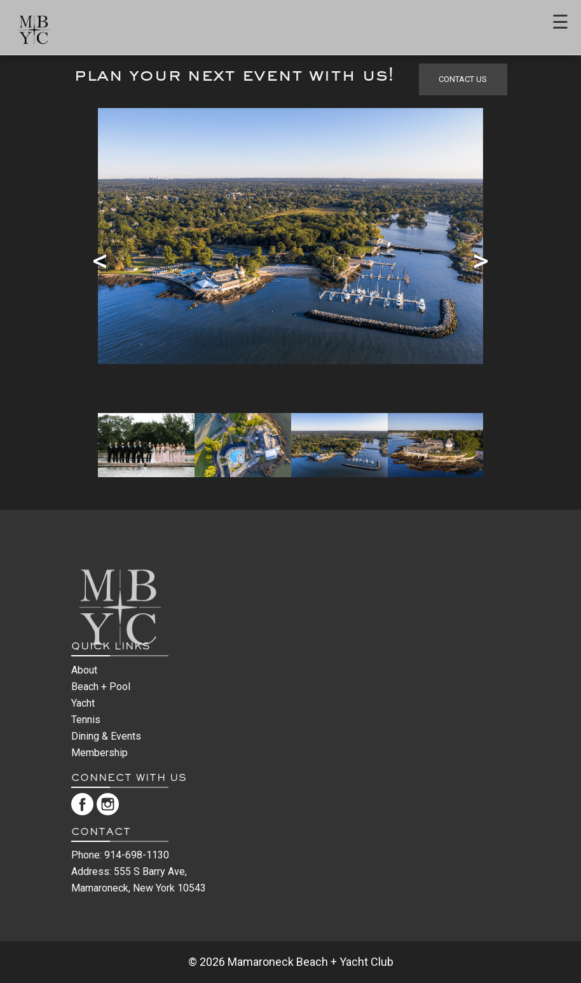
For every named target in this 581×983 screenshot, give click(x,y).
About (84, 670)
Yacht (83, 703)
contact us (463, 79)
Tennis (85, 720)
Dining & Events (106, 736)
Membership (99, 753)
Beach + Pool (100, 687)
